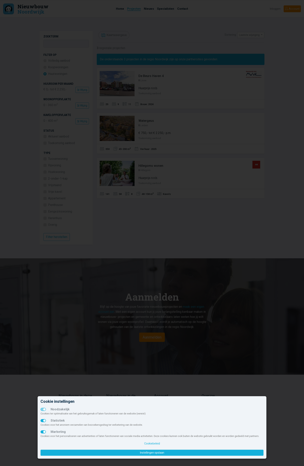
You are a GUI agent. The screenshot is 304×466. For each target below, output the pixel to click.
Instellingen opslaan (152, 452)
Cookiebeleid (152, 443)
